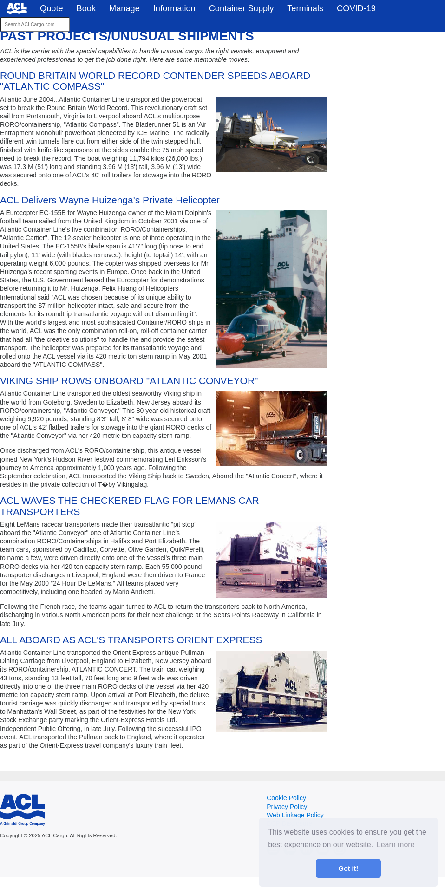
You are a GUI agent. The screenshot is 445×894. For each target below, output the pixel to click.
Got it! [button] (348, 868)
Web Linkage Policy (295, 815)
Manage (124, 8)
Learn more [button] (396, 844)
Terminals (305, 8)
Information (174, 8)
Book (86, 8)
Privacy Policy (287, 806)
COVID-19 (356, 8)
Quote (51, 8)
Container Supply (241, 8)
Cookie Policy (286, 798)
